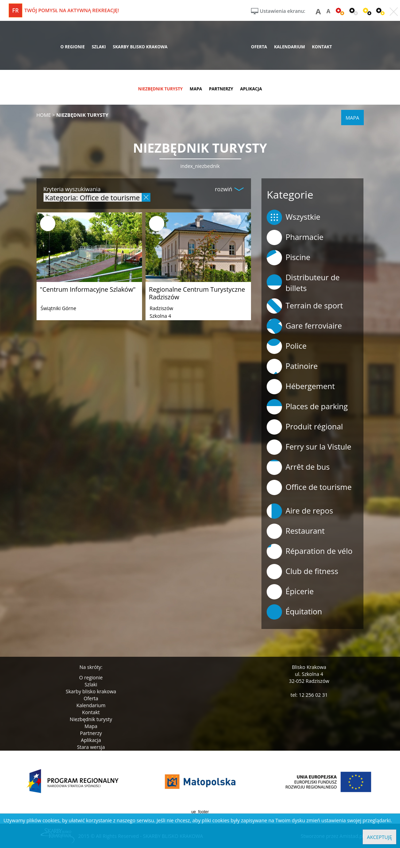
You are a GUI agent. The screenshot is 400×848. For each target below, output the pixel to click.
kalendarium (289, 47)
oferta (259, 47)
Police (286, 346)
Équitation (294, 612)
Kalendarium (90, 705)
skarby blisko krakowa (140, 47)
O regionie (91, 677)
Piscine (288, 257)
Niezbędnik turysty (91, 719)
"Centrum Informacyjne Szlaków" (88, 289)
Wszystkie (293, 217)
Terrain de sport (305, 306)
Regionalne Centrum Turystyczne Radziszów (197, 293)
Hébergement (301, 386)
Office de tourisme (309, 487)
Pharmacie (295, 237)
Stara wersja (91, 747)
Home (44, 115)
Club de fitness (302, 571)
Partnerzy (91, 733)
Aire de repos (300, 511)
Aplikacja (91, 740)
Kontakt (91, 712)
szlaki (99, 47)
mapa (196, 89)
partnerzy (221, 89)
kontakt (322, 47)
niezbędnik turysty (160, 89)
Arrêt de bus (298, 467)
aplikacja (251, 89)
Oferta (91, 698)
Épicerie (290, 591)
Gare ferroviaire (304, 326)
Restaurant (296, 531)
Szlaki (91, 684)
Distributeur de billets (303, 282)
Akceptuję (379, 837)
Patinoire (292, 366)
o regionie (72, 47)
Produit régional (305, 427)
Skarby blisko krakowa (91, 691)
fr (15, 10)
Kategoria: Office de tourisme (92, 197)
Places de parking (307, 406)
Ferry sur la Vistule (309, 447)
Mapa (91, 726)
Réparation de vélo (309, 551)
